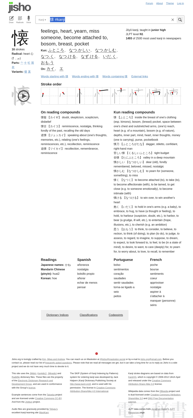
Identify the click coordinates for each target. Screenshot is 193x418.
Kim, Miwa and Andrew (53, 359)
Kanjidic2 (42, 373)
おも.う (47, 62)
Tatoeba (51, 394)
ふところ (56, 50)
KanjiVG (132, 377)
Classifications (89, 315)
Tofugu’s (53, 409)
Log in (180, 3)
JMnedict (52, 373)
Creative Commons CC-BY (48, 398)
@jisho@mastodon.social (112, 359)
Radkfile (16, 377)
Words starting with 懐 (54, 76)
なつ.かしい (79, 50)
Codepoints (116, 315)
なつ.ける (67, 56)
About (159, 3)
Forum (149, 3)
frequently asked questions (58, 362)
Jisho (19, 7)
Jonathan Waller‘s (160, 409)
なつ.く (47, 56)
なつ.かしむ (105, 50)
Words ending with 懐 (85, 76)
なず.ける (89, 56)
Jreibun (29, 402)
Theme (170, 3)
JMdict (33, 373)
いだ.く (109, 56)
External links (139, 76)
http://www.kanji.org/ (80, 384)
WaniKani (44, 412)
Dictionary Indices (58, 315)
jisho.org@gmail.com (151, 359)
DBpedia (164, 391)
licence (31, 387)
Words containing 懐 (115, 76)
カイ (51, 68)
